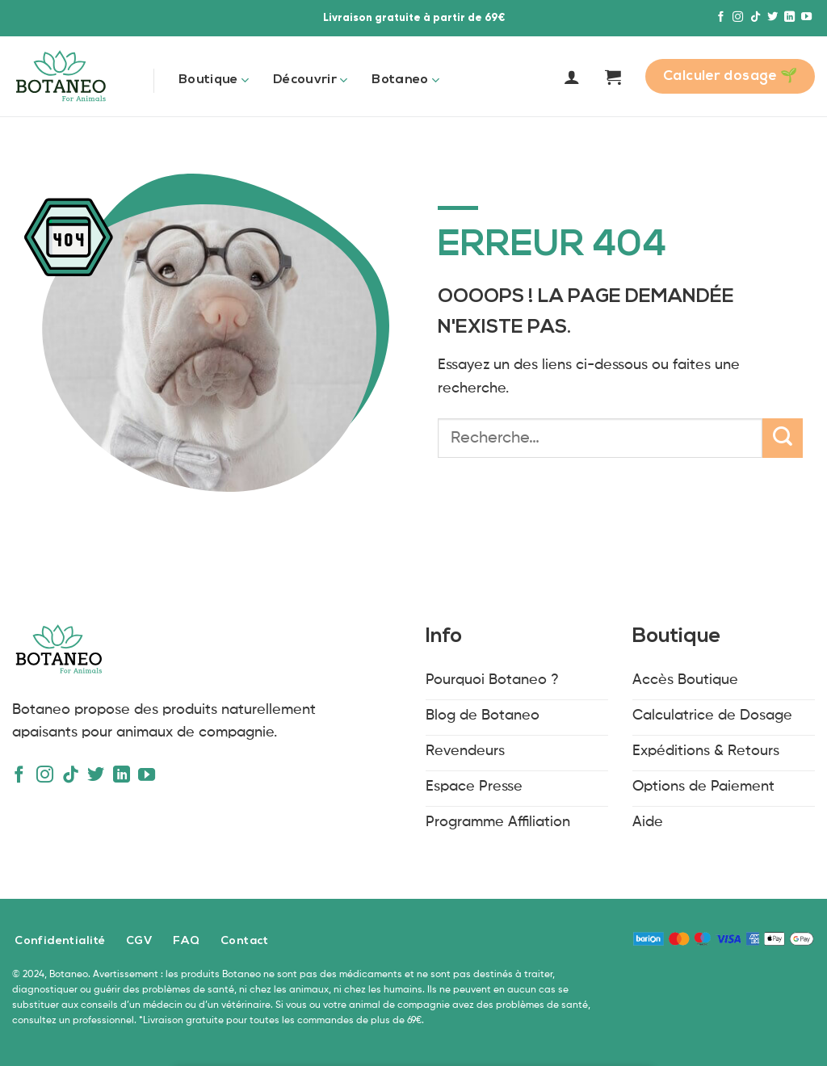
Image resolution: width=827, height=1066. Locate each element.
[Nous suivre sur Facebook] (721, 17)
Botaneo (405, 80)
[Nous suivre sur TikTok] (755, 17)
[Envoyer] (782, 438)
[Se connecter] (572, 76)
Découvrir (310, 80)
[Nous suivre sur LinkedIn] (789, 17)
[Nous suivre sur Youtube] (806, 17)
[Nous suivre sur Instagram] (738, 17)
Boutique (213, 80)
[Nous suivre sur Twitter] (772, 17)
